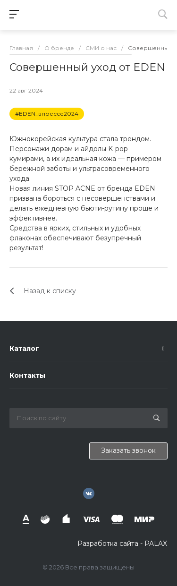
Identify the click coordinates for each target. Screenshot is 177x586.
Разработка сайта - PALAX (122, 543)
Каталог (24, 348)
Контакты (27, 375)
